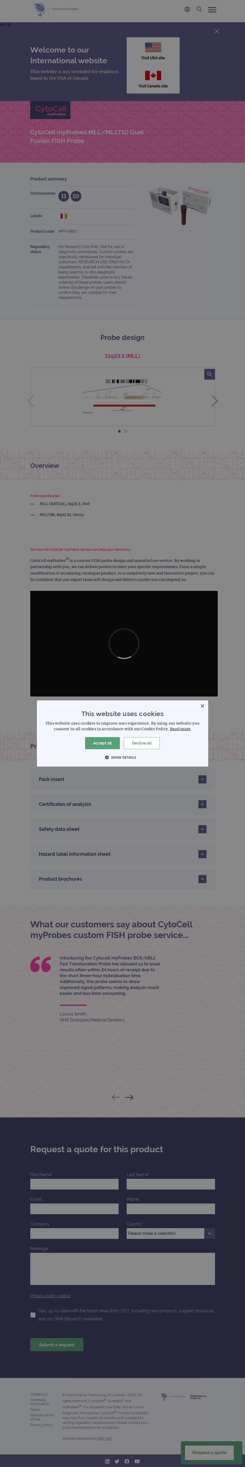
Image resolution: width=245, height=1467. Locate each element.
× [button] (202, 706)
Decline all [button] (142, 743)
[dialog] (122, 733)
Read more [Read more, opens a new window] (180, 729)
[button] (122, 757)
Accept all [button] (102, 743)
